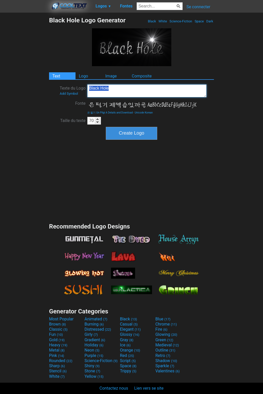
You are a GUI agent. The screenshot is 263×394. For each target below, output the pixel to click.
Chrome (166, 324)
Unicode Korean (144, 112)
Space (199, 21)
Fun (56, 334)
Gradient (94, 339)
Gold (57, 339)
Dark (209, 21)
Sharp (57, 365)
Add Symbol (69, 93)
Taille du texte (73, 120)
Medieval (167, 345)
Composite (142, 76)
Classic (58, 329)
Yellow (94, 376)
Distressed (97, 329)
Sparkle (164, 365)
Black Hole (146, 90)
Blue (163, 319)
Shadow (166, 360)
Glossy (129, 334)
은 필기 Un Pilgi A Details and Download (110, 112)
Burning (94, 324)
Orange (130, 350)
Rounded (60, 360)
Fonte (80, 103)
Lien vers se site (149, 388)
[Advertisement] (24, 93)
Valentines (167, 371)
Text (56, 76)
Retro (162, 355)
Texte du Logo (73, 90)
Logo (83, 76)
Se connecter (198, 6)
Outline (165, 350)
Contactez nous (113, 388)
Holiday (94, 345)
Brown (57, 324)
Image (111, 76)
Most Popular (61, 319)
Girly (91, 334)
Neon (91, 350)
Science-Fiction (181, 21)
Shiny (92, 365)
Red (127, 355)
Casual (129, 324)
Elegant (130, 329)
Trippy (128, 371)
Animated (95, 319)
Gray (126, 339)
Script (128, 360)
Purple (93, 355)
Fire (161, 329)
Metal (57, 350)
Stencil (58, 371)
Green (164, 339)
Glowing (166, 334)
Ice (125, 345)
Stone (92, 371)
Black (152, 21)
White (163, 21)
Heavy (58, 345)
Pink (56, 355)
